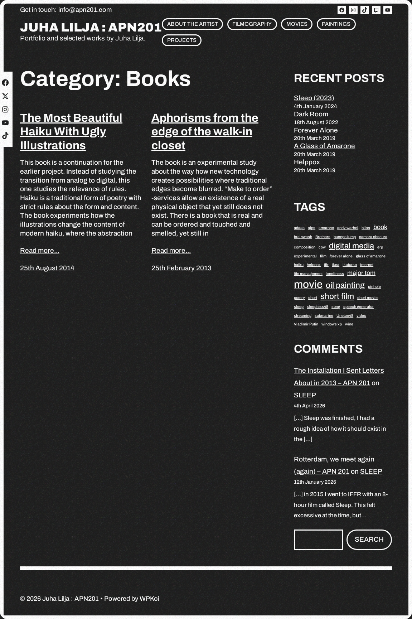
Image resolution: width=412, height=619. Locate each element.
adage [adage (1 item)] (299, 228)
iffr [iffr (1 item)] (326, 265)
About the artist (192, 24)
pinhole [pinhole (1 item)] (374, 287)
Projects (182, 40)
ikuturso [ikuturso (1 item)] (350, 265)
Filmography (252, 24)
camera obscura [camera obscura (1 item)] (373, 237)
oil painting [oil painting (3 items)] (345, 285)
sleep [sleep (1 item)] (299, 307)
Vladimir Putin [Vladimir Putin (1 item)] (306, 324)
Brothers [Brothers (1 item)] (322, 237)
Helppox (307, 162)
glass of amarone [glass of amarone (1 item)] (371, 256)
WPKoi (149, 598)
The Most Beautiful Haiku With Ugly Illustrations (71, 132)
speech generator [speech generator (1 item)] (358, 307)
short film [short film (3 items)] (337, 296)
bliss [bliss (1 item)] (366, 228)
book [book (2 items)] (380, 227)
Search (369, 539)
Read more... (39, 250)
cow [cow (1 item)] (322, 247)
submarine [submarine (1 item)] (324, 316)
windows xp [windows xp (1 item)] (331, 324)
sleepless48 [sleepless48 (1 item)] (317, 307)
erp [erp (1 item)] (380, 247)
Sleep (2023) (314, 98)
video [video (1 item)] (361, 316)
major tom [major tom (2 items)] (361, 272)
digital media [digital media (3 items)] (351, 245)
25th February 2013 (181, 268)
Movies (296, 24)
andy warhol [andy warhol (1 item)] (347, 228)
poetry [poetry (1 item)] (299, 298)
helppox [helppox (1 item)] (314, 265)
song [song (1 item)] (335, 307)
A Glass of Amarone (324, 146)
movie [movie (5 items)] (308, 284)
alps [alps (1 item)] (311, 228)
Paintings (336, 24)
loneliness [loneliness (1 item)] (335, 274)
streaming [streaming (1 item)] (302, 316)
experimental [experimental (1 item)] (305, 256)
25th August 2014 (47, 268)
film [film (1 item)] (323, 256)
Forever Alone (316, 130)
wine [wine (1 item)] (349, 324)
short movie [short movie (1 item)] (367, 298)
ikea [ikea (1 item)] (335, 265)
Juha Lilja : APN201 (91, 27)
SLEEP (305, 395)
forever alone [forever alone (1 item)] (341, 256)
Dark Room (311, 114)
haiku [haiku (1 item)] (299, 265)
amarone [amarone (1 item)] (326, 228)
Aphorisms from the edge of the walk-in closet (204, 132)
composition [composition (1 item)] (304, 247)
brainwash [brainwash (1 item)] (303, 237)
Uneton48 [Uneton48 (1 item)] (344, 316)
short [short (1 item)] (312, 298)
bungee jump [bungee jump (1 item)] (345, 237)
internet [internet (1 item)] (366, 265)
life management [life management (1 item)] (308, 274)
